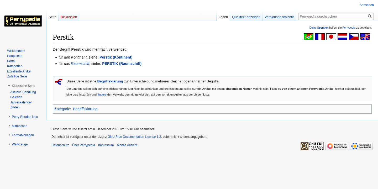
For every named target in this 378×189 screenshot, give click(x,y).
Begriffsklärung (110, 81)
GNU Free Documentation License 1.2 (134, 137)
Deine (319, 27)
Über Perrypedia (83, 145)
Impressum (106, 145)
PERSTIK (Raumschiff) (121, 63)
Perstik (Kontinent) (115, 57)
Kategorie (62, 109)
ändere (102, 94)
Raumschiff (80, 63)
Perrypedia (348, 27)
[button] (23, 86)
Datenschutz (60, 145)
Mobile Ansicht (127, 145)
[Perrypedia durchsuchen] (336, 16)
